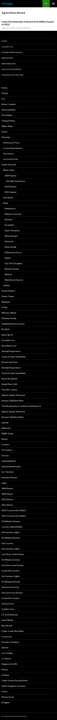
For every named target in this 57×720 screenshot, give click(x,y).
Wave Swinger (11, 236)
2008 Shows (7, 488)
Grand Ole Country (11, 570)
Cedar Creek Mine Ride (12, 631)
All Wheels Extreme (11, 521)
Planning (6, 137)
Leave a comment (23, 28)
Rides (5, 203)
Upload (5, 422)
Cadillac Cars (8, 609)
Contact (5, 444)
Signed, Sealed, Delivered (13, 395)
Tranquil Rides (8, 120)
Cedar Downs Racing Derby (15, 680)
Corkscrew (7, 636)
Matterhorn (10, 208)
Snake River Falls (9, 384)
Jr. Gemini (6, 658)
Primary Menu (53, 3)
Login (4, 483)
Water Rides (7, 126)
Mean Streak (10, 247)
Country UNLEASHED (12, 526)
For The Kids (8, 472)
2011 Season (10, 192)
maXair (6, 285)
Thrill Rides (7, 115)
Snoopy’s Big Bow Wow (13, 400)
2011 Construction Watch (14, 516)
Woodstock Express (14, 280)
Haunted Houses (9, 477)
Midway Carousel (13, 214)
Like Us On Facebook (11, 69)
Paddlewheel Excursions (13, 323)
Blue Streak (7, 625)
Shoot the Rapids (9, 378)
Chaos (4, 691)
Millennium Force (13, 252)
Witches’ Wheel (9, 312)
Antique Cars (8, 603)
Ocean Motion (8, 290)
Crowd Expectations (12, 52)
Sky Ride (5, 329)
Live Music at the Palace (13, 554)
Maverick (9, 241)
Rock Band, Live (9, 345)
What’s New (8, 170)
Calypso (5, 675)
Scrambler (9, 225)
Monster (9, 219)
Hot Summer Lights (11, 532)
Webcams (6, 428)
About (4, 439)
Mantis (5, 669)
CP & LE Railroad (10, 614)
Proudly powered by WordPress (14, 716)
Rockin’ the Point (9, 362)
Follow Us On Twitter (12, 75)
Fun (3, 98)
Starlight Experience (15, 181)
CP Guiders (7, 450)
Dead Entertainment (11, 466)
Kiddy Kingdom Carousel (13, 686)
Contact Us (7, 47)
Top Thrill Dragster (13, 263)
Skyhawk (6, 301)
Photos (5, 93)
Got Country (7, 543)
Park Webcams (9, 64)
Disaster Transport (10, 642)
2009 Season (10, 175)
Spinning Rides (8, 109)
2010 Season (10, 186)
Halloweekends (9, 461)
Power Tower (8, 296)
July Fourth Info (10, 159)
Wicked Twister (12, 269)
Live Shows (8, 197)
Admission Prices (11, 142)
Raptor (8, 258)
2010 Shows (7, 499)
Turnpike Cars (8, 340)
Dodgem (6, 702)
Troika (4, 307)
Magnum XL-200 (9, 664)
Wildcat (8, 274)
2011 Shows (7, 505)
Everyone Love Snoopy (12, 592)
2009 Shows (7, 494)
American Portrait (10, 587)
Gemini (5, 647)
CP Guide (7, 3)
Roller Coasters (9, 104)
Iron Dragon (7, 653)
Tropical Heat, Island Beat (14, 356)
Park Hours (7, 58)
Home (4, 41)
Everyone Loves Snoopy (13, 565)
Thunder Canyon (9, 389)
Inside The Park (9, 164)
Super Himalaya (12, 230)
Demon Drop (8, 697)
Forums (5, 455)
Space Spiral (7, 334)
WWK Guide (7, 433)
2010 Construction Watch (14, 510)
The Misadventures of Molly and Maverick (21, 406)
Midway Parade (9, 318)
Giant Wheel (7, 620)
